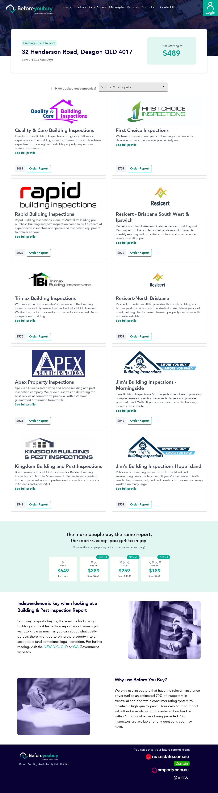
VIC (56, 646)
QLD (64, 646)
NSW (47, 646)
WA (76, 646)
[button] (99, 7)
